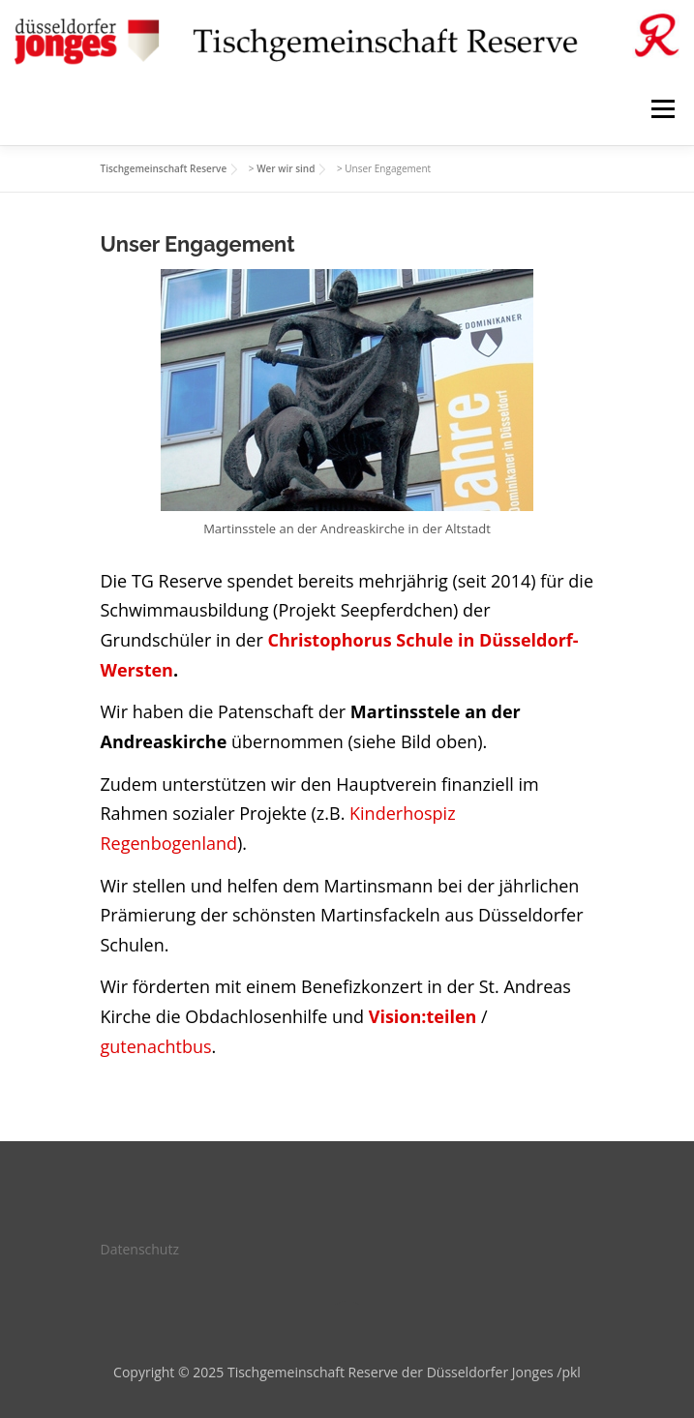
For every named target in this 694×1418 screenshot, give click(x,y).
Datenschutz (140, 1249)
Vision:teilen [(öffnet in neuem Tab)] (423, 1016)
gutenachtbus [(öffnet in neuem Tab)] (156, 1046)
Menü (662, 108)
